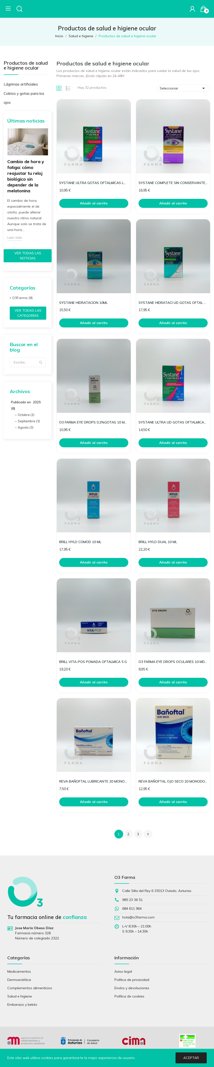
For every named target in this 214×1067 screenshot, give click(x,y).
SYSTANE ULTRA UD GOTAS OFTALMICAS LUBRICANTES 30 (173, 422)
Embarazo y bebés (22, 1004)
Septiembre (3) (29, 421)
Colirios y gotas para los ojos (24, 98)
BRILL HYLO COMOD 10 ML (80, 542)
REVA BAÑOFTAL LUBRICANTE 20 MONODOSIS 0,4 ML (93, 781)
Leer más (14, 237)
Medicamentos (19, 971)
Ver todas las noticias (27, 255)
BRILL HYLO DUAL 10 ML (158, 542)
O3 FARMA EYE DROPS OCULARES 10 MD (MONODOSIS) (173, 662)
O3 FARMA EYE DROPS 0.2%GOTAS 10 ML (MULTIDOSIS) (93, 422)
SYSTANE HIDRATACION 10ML (83, 302)
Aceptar (191, 1058)
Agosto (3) (25, 427)
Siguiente (148, 834)
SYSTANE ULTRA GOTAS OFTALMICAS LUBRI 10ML (93, 183)
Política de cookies (129, 996)
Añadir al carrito (94, 203)
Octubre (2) (26, 415)
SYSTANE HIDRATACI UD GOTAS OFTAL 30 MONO (173, 302)
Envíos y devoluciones (131, 988)
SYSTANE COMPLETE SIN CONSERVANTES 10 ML (173, 183)
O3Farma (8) (22, 298)
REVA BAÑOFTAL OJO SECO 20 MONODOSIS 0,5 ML (173, 781)
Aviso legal (123, 971)
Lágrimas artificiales (21, 84)
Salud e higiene (19, 996)
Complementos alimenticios (29, 988)
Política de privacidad (131, 980)
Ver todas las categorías (28, 313)
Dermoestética (19, 980)
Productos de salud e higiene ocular (26, 66)
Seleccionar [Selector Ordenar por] (183, 88)
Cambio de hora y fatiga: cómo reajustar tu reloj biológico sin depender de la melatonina (25, 176)
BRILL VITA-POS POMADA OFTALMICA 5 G (93, 662)
